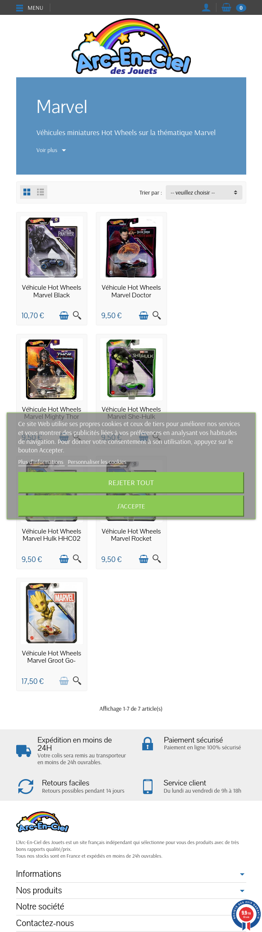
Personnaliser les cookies (97, 462)
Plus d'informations (41, 462)
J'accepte (131, 506)
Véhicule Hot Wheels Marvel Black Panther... (51, 295)
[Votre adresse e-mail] (113, 880)
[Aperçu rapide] (76, 315)
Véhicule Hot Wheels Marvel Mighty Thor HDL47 (210, 295)
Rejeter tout (131, 483)
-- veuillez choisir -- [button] (193, 192)
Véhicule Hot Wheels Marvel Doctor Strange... (131, 295)
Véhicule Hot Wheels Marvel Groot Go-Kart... (51, 538)
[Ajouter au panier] (63, 315)
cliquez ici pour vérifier (191, 825)
